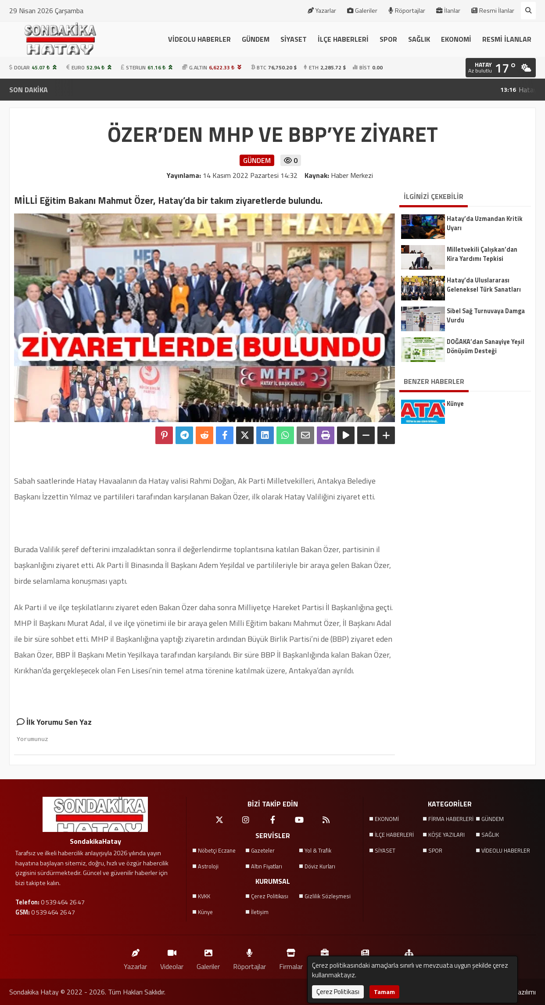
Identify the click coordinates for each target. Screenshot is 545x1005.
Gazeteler (263, 850)
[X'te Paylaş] (245, 435)
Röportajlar (406, 10)
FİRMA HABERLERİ (450, 818)
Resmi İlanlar (492, 10)
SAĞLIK (419, 39)
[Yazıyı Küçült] (366, 435)
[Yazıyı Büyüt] (386, 435)
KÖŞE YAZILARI (446, 834)
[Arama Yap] (528, 10)
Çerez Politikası (269, 896)
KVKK (204, 896)
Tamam (384, 991)
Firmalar (291, 957)
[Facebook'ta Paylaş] (224, 435)
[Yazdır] (325, 435)
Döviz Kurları (320, 866)
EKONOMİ (456, 39)
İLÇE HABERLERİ (343, 39)
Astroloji (208, 866)
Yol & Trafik (318, 850)
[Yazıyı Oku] (346, 435)
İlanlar (448, 10)
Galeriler (362, 10)
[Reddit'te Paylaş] (204, 435)
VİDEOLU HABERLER (199, 39)
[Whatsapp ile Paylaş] (285, 435)
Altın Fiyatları (266, 866)
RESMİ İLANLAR (506, 39)
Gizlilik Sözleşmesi (328, 896)
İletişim (260, 911)
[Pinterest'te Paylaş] (164, 435)
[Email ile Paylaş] (305, 435)
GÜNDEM (255, 39)
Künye (205, 911)
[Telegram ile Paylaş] (184, 435)
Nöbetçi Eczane (217, 850)
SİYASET (293, 39)
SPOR (388, 39)
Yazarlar (322, 10)
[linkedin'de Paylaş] (265, 435)
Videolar (171, 957)
